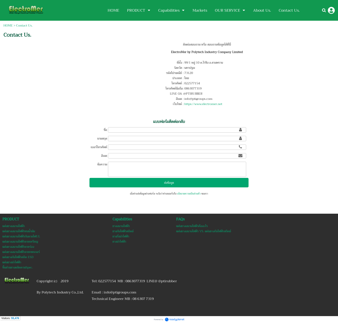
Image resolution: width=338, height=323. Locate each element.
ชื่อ (105, 129)
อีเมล (104, 155)
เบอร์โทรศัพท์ (99, 147)
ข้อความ (102, 164)
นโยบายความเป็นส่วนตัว (189, 194)
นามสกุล (102, 138)
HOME (8, 25)
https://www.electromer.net (203, 104)
